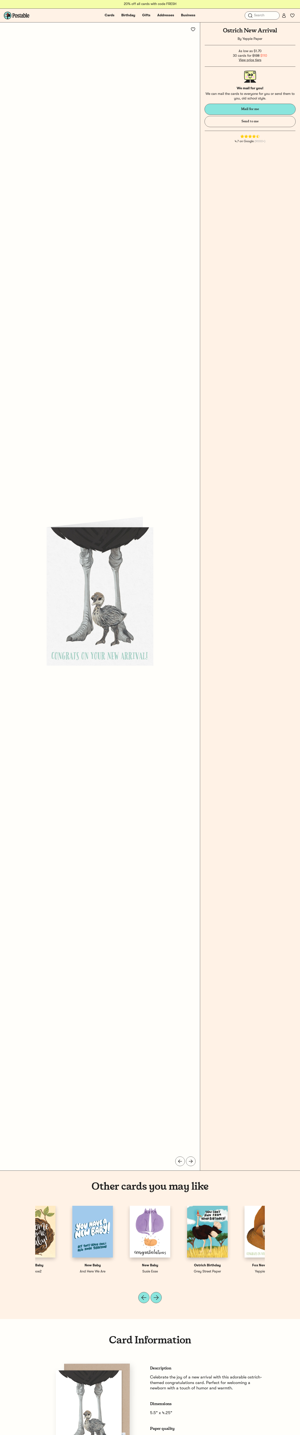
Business (188, 15)
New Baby (179, 1265)
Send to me (249, 121)
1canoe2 (236, 1271)
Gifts (146, 15)
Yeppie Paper (252, 39)
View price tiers (250, 60)
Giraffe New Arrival (121, 1265)
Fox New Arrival (64, 1265)
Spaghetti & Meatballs (179, 1271)
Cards (109, 15)
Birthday (128, 15)
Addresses (165, 15)
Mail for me (250, 109)
